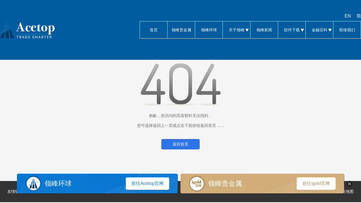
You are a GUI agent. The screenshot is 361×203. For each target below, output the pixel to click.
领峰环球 (209, 30)
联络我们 (347, 30)
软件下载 (292, 30)
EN (348, 16)
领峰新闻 (264, 30)
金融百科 (319, 30)
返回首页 (180, 144)
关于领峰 (236, 30)
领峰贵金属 (181, 30)
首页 (154, 30)
